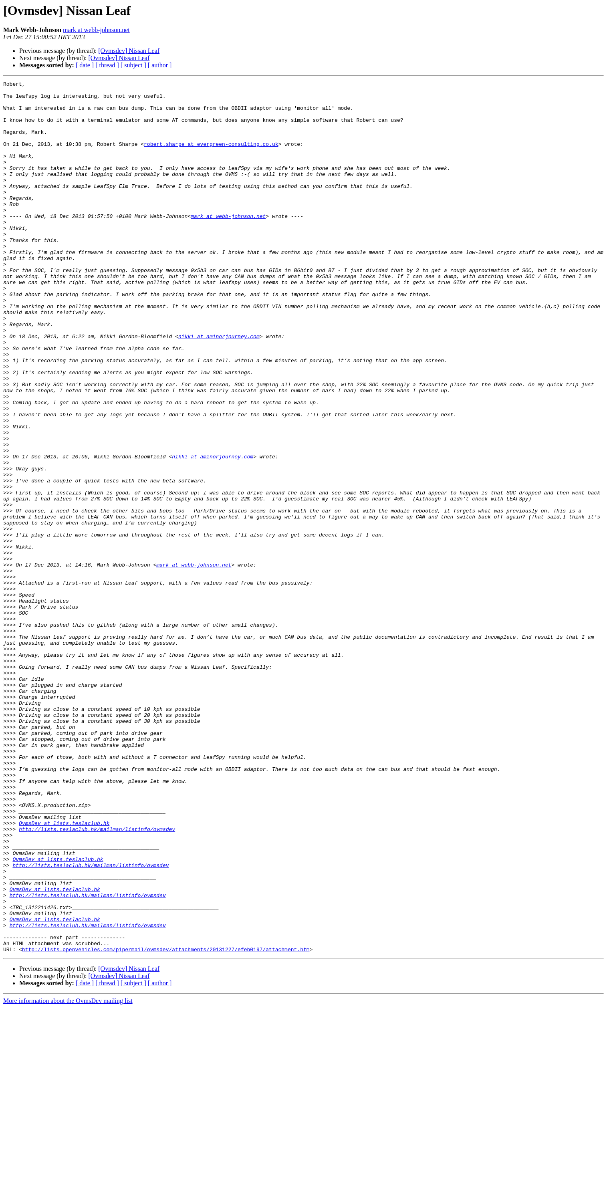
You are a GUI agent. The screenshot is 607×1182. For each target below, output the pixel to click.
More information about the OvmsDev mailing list (68, 1175)
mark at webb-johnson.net (96, 29)
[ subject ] (133, 65)
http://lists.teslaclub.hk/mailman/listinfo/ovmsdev (97, 979)
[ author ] (160, 65)
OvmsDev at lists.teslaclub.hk (64, 972)
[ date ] (85, 65)
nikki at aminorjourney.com (219, 387)
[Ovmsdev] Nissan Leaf (128, 50)
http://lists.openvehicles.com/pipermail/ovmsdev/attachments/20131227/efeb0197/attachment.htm (166, 1123)
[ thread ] (107, 65)
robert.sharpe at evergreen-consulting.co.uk (211, 157)
